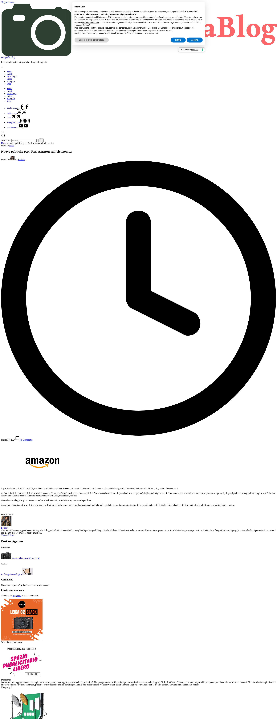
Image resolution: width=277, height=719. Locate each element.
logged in (17, 595)
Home (3, 143)
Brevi (11, 145)
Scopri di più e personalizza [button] (91, 40)
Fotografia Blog (8, 57)
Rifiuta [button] (178, 40)
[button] (37, 140)
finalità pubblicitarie (90, 22)
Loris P (4, 528)
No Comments (23, 440)
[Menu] (2, 67)
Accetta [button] (194, 40)
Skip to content (7, 2)
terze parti (117, 17)
